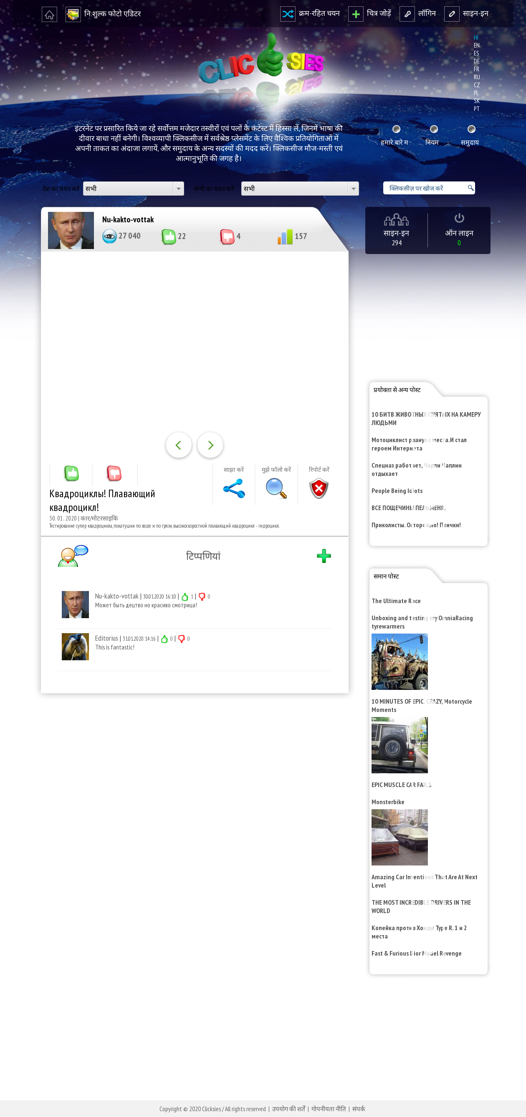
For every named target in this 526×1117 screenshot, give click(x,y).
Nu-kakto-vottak (128, 219)
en (477, 45)
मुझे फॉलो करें (276, 469)
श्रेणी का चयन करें (214, 189)
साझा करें (234, 469)
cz (477, 85)
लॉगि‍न (418, 13)
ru (477, 77)
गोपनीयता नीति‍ (328, 1109)
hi (476, 37)
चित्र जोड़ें (369, 13)
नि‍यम (432, 142)
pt (477, 109)
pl (476, 93)
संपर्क (358, 1109)
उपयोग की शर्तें (288, 1109)
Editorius (106, 638)
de (477, 61)
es (476, 53)
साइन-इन (466, 13)
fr (476, 69)
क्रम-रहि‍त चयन (310, 13)
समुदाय (470, 142)
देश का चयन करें (61, 189)
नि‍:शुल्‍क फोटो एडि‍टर (103, 13)
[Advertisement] (193, 808)
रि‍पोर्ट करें (319, 469)
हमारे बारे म (394, 142)
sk (477, 101)
